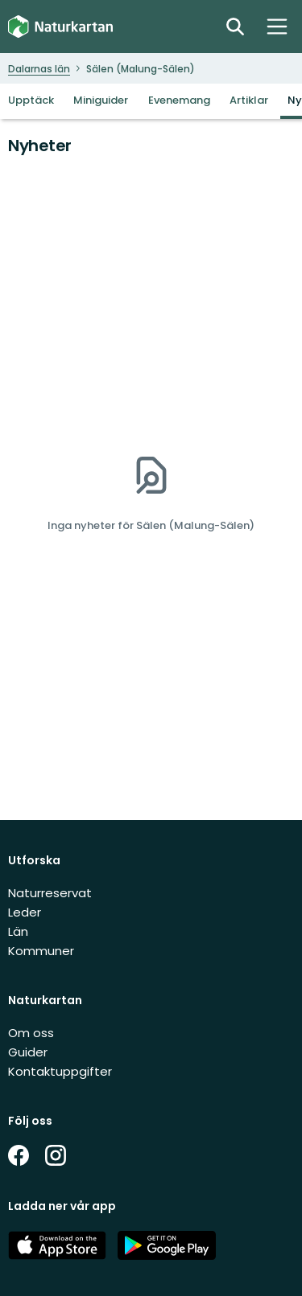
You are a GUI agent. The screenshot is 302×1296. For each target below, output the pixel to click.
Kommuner (41, 950)
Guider (28, 1052)
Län (18, 931)
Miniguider (100, 100)
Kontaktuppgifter (60, 1071)
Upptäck (31, 100)
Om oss (31, 1032)
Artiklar (249, 100)
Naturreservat (50, 892)
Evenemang (179, 100)
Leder (24, 912)
